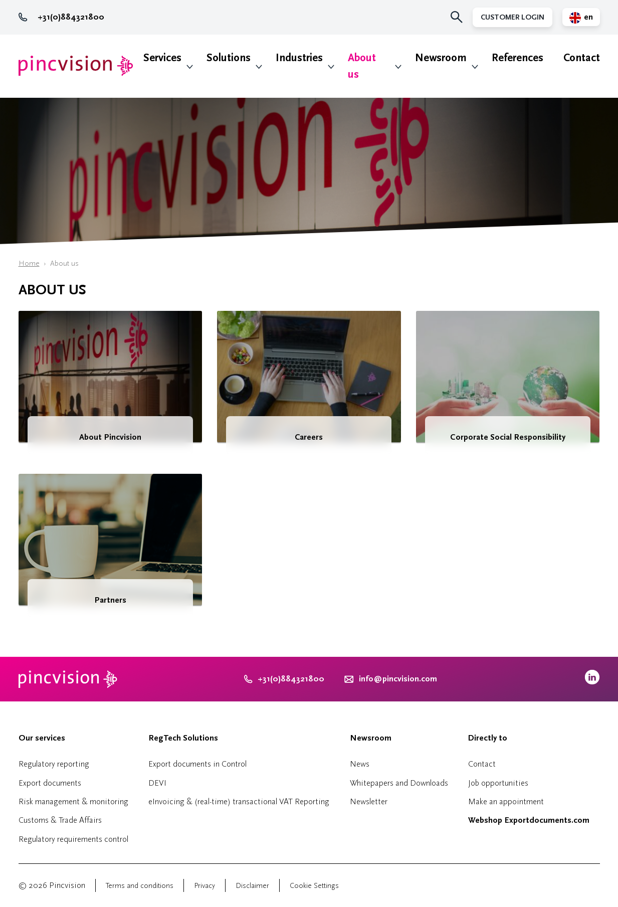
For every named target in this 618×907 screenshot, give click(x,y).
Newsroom (441, 58)
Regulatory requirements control (73, 839)
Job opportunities (498, 783)
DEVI (157, 783)
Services (162, 58)
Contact (581, 58)
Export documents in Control (197, 764)
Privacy (204, 885)
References (517, 58)
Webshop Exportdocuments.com (528, 820)
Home (29, 263)
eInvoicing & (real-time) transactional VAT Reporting (238, 801)
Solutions (229, 58)
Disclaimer (252, 885)
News (359, 764)
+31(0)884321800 (61, 17)
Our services (42, 738)
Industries (299, 58)
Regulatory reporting (54, 764)
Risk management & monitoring (73, 801)
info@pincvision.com (398, 679)
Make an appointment (506, 801)
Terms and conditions (139, 885)
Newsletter (368, 801)
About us (362, 66)
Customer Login (512, 17)
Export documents (50, 783)
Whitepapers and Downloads (399, 783)
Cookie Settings (314, 885)
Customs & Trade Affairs (60, 820)
